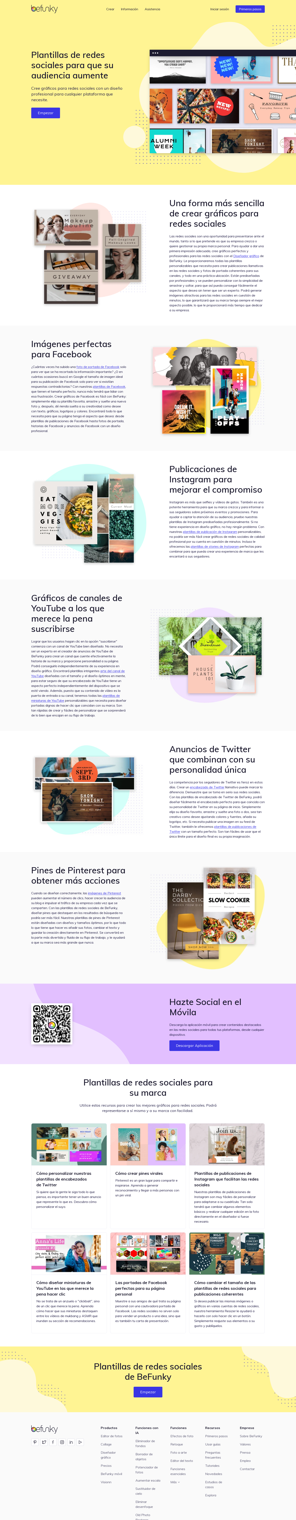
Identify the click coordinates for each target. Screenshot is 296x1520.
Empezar (45, 112)
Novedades (213, 1474)
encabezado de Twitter (207, 787)
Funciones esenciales (178, 1471)
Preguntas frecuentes (213, 1454)
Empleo (245, 1461)
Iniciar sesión (219, 9)
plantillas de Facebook (109, 386)
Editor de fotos (112, 1436)
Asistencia (152, 9)
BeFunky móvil (111, 1474)
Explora (210, 1495)
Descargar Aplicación (194, 1045)
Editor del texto (181, 1461)
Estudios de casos (213, 1484)
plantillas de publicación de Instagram (210, 532)
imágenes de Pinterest (104, 893)
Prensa (245, 1452)
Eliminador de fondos (145, 1443)
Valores (245, 1444)
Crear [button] (110, 9)
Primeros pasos (250, 9)
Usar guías (213, 1444)
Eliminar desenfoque (144, 1504)
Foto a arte (178, 1452)
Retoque (176, 1444)
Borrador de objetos (144, 1456)
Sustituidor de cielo (145, 1491)
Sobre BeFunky (251, 1436)
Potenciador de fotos (146, 1469)
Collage (106, 1444)
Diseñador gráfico (246, 256)
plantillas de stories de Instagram (215, 546)
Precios (106, 1466)
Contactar (247, 1469)
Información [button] (129, 9)
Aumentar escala (147, 1480)
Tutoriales (212, 1466)
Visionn (106, 1482)
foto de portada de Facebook (97, 367)
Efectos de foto (181, 1436)
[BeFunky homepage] (45, 9)
